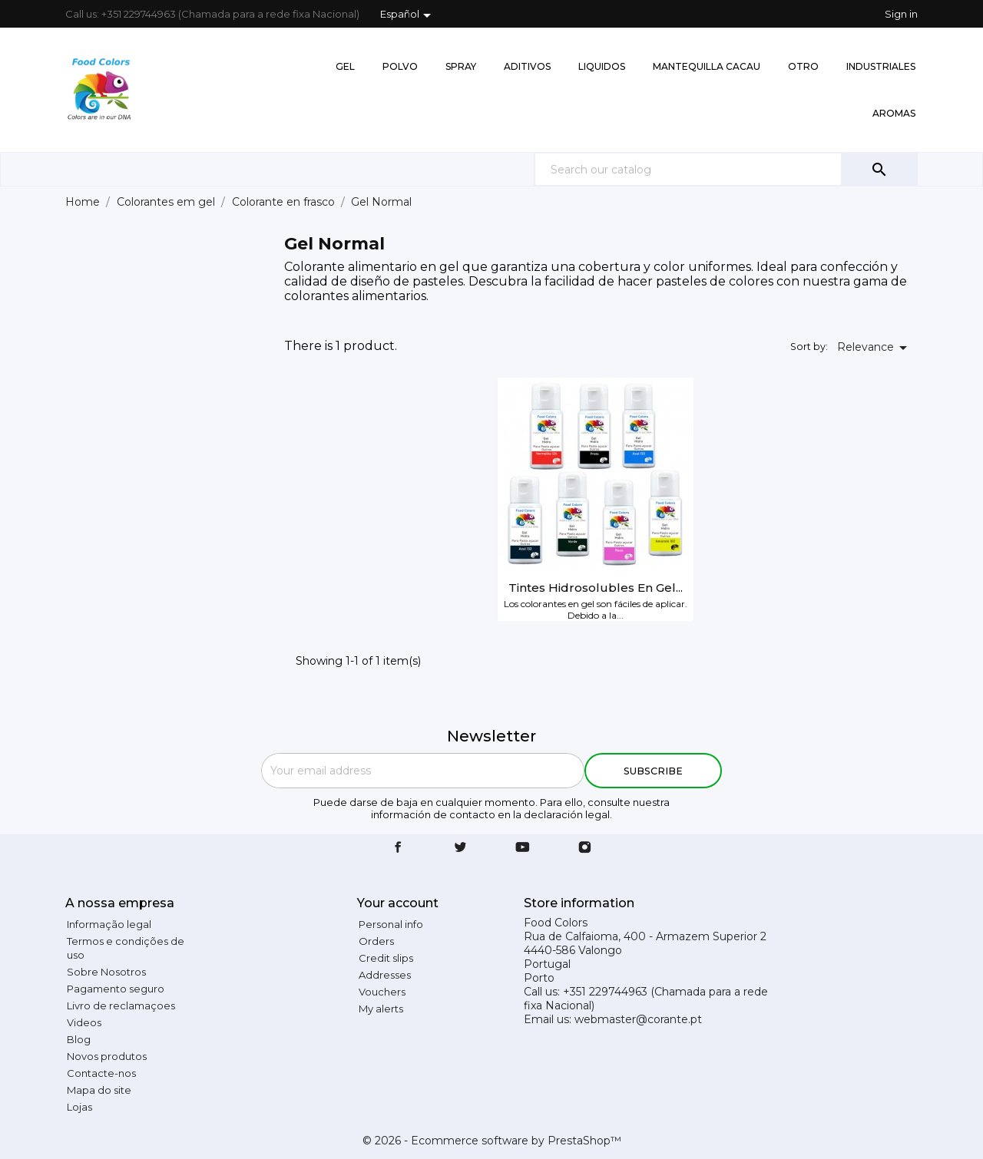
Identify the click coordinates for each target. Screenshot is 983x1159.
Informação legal (109, 924)
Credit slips (386, 958)
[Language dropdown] (408, 15)
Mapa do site (99, 1090)
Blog (79, 1039)
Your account (398, 903)
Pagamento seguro (115, 988)
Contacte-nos (101, 1073)
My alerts (381, 1008)
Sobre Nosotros (106, 972)
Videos (84, 1022)
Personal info (391, 924)
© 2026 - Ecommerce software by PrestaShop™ (491, 1140)
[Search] (726, 169)
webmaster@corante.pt (638, 1019)
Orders (376, 941)
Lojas (79, 1107)
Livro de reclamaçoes (121, 1005)
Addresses (385, 975)
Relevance (874, 347)
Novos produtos (107, 1056)
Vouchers (382, 992)
